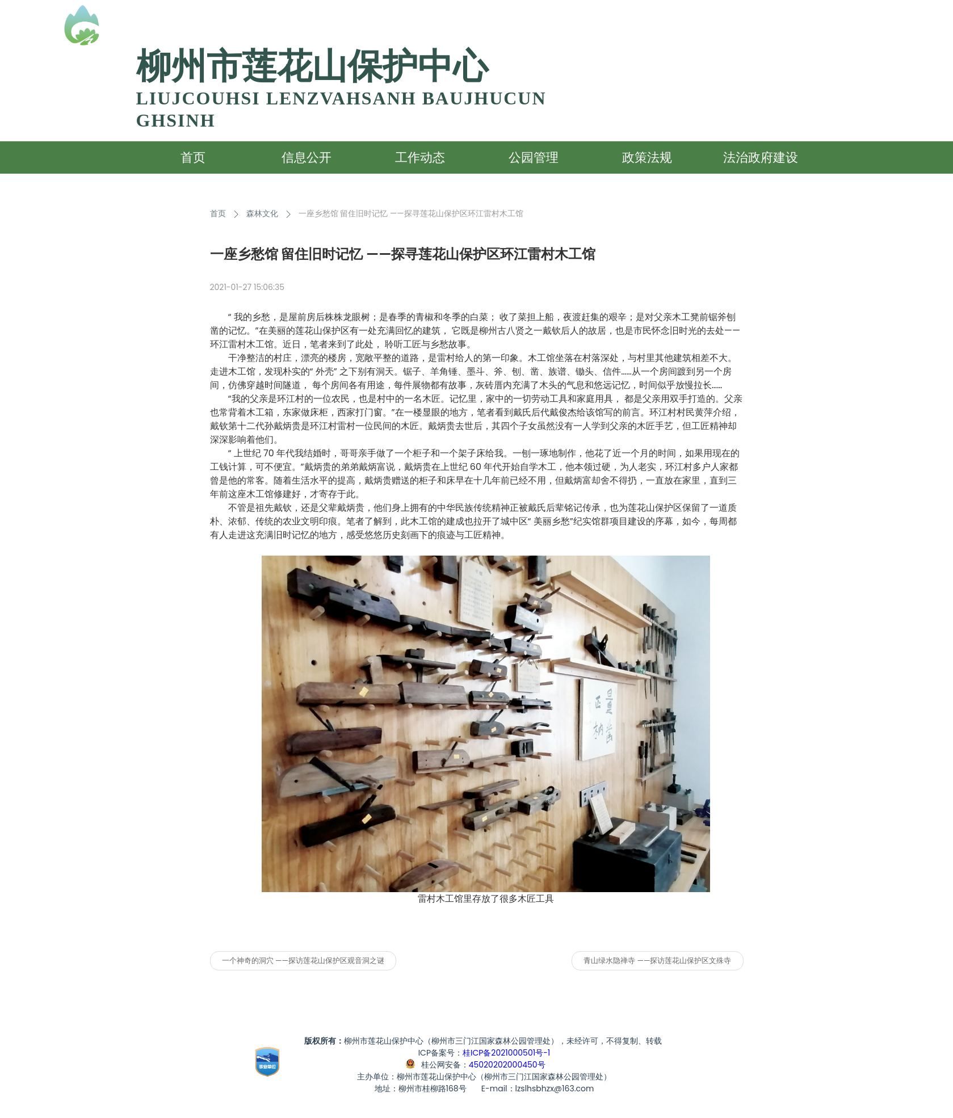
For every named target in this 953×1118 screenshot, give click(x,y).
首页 (218, 213)
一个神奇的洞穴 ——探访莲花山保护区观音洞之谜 (303, 960)
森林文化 (262, 213)
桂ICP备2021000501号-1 (506, 1052)
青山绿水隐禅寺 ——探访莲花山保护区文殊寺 (657, 960)
